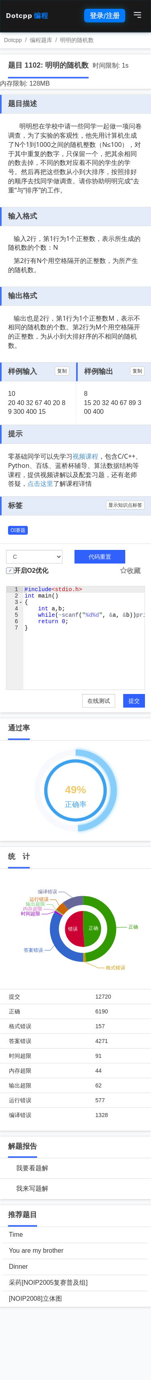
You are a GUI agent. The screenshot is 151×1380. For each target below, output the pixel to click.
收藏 (130, 571)
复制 (62, 371)
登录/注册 (105, 16)
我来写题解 (32, 1188)
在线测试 (98, 701)
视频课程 (85, 456)
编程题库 (41, 40)
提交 (134, 701)
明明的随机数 (77, 40)
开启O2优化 (31, 570)
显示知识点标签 (125, 505)
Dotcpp (27, 16)
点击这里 (40, 483)
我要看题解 (32, 1168)
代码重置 (100, 557)
